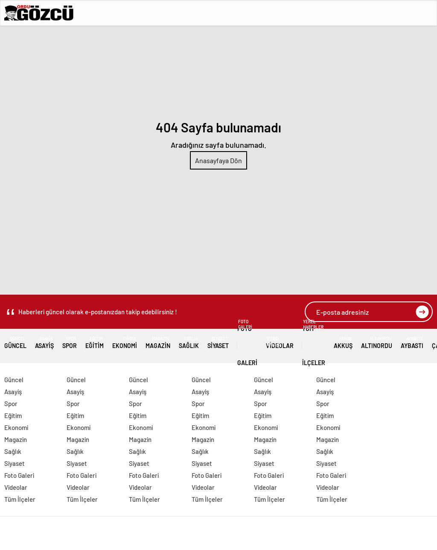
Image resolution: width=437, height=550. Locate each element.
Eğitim (94, 342)
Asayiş (44, 342)
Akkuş (343, 342)
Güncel (15, 342)
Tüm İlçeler (313, 342)
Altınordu (376, 342)
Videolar (280, 342)
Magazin (158, 342)
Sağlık (189, 342)
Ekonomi (124, 342)
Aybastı (412, 342)
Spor (69, 342)
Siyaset (218, 342)
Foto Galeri (247, 342)
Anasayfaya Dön (218, 160)
